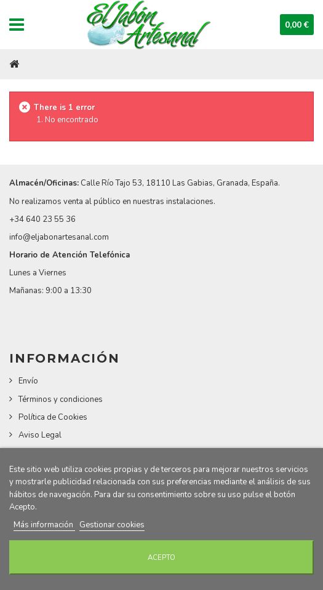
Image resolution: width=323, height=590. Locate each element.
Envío (28, 381)
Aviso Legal (40, 435)
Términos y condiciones (60, 399)
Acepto (161, 557)
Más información (44, 524)
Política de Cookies (52, 417)
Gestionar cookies (112, 524)
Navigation (16, 24)
